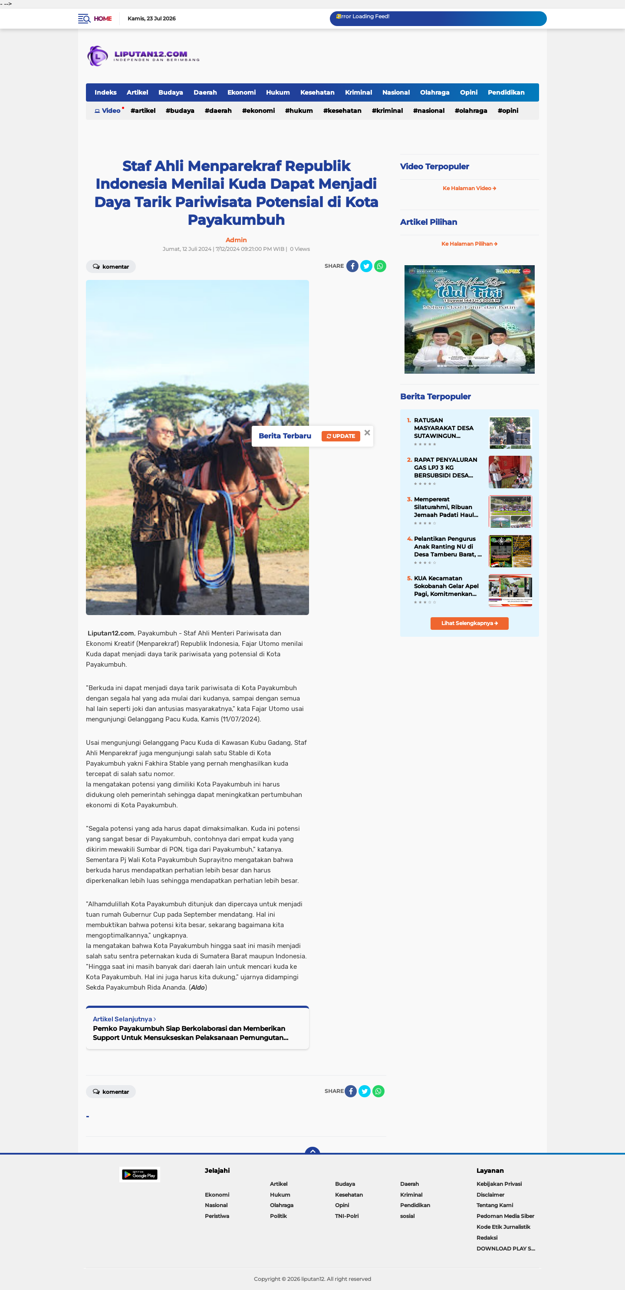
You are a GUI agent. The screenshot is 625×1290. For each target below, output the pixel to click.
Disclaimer (490, 1194)
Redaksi (487, 1237)
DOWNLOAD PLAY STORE (508, 1248)
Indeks (105, 92)
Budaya (170, 92)
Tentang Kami (495, 1205)
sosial (407, 1216)
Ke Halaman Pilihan (469, 243)
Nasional (396, 92)
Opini (468, 92)
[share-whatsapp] (380, 266)
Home (103, 19)
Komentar (111, 266)
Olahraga (435, 92)
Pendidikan (506, 92)
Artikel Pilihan (428, 222)
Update (341, 436)
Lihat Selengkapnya (469, 623)
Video (111, 111)
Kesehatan (317, 92)
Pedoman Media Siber (505, 1216)
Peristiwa (217, 1216)
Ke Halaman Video (470, 188)
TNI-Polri (347, 1216)
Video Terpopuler (434, 166)
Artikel (137, 92)
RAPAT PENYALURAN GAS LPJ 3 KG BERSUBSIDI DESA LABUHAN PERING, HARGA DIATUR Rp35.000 (445, 468)
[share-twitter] (366, 266)
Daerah (205, 92)
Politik (278, 1216)
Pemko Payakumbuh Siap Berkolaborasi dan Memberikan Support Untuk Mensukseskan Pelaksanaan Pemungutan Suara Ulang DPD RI (189, 1033)
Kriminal (358, 92)
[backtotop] (312, 1154)
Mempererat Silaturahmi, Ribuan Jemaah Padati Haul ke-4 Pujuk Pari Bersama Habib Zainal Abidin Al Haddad (447, 507)
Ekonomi (241, 92)
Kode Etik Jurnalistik (503, 1227)
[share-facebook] (352, 266)
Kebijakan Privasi (499, 1184)
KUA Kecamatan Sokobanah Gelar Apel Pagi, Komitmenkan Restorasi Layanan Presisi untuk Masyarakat (446, 586)
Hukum (278, 92)
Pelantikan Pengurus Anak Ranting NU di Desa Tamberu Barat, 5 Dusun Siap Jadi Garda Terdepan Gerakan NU (447, 547)
